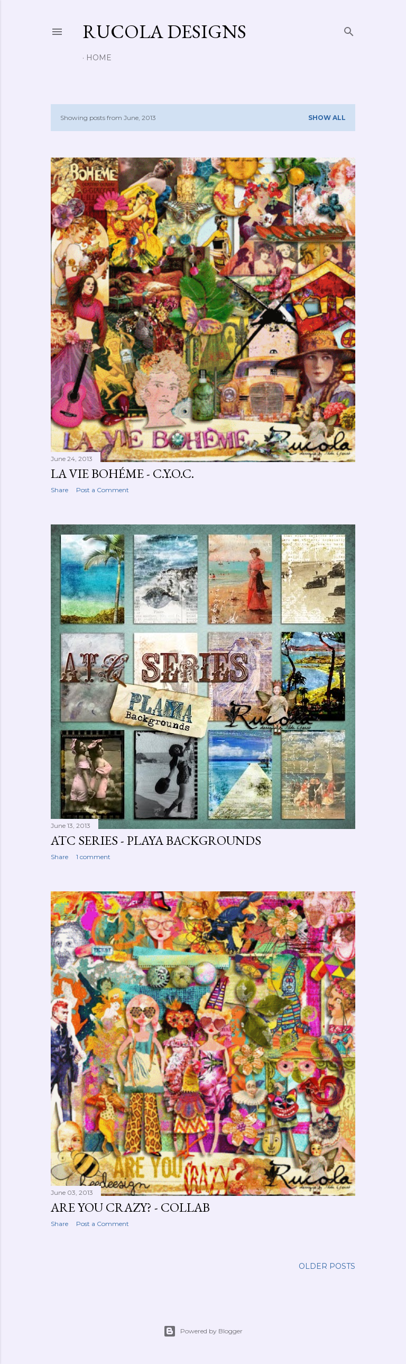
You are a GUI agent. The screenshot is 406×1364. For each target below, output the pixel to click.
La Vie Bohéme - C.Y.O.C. (122, 473)
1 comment (93, 857)
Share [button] (59, 490)
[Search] (349, 29)
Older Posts (327, 1266)
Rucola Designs (164, 31)
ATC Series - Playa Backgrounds (156, 840)
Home (99, 57)
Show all (327, 118)
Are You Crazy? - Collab (130, 1207)
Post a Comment (102, 490)
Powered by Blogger (203, 1331)
